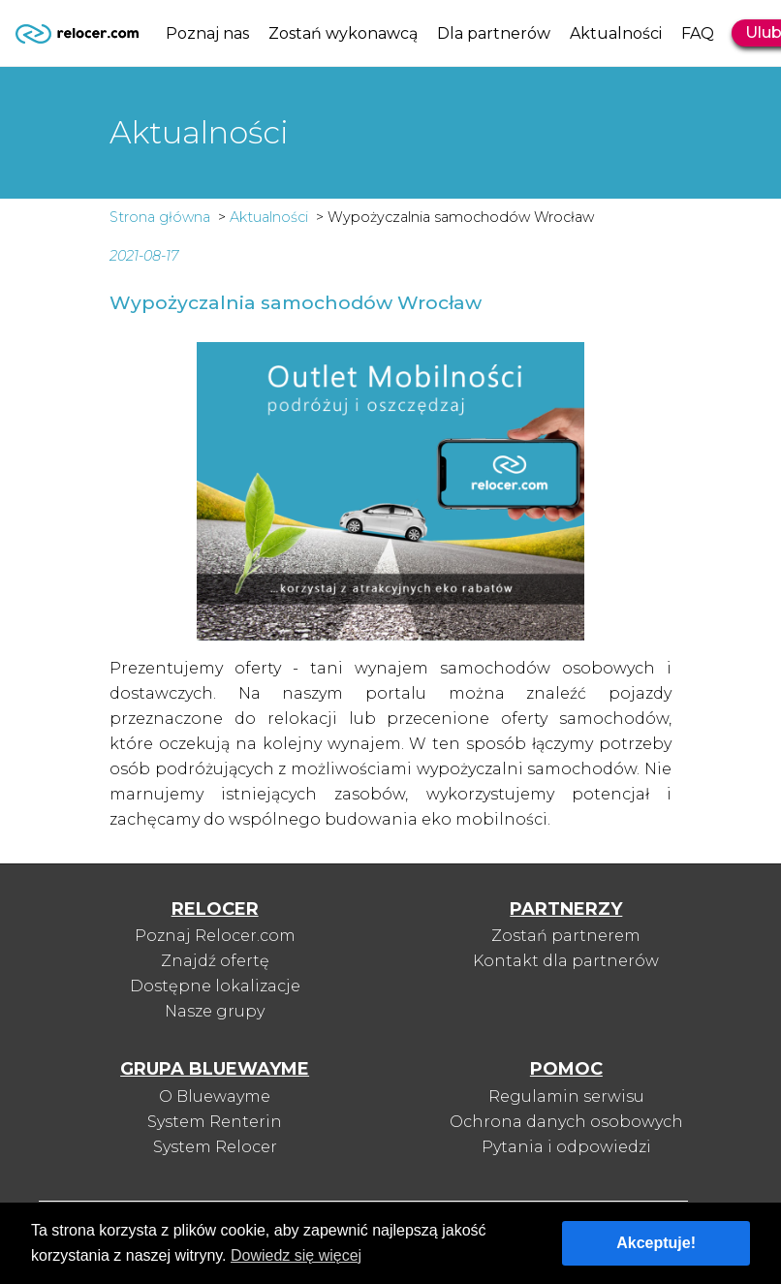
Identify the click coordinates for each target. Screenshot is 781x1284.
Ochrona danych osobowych (566, 1121)
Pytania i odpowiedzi (566, 1147)
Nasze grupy (215, 1011)
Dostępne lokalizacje (215, 986)
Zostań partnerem (565, 935)
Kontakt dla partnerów (566, 961)
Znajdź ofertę (215, 961)
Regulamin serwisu (566, 1096)
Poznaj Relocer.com (215, 935)
